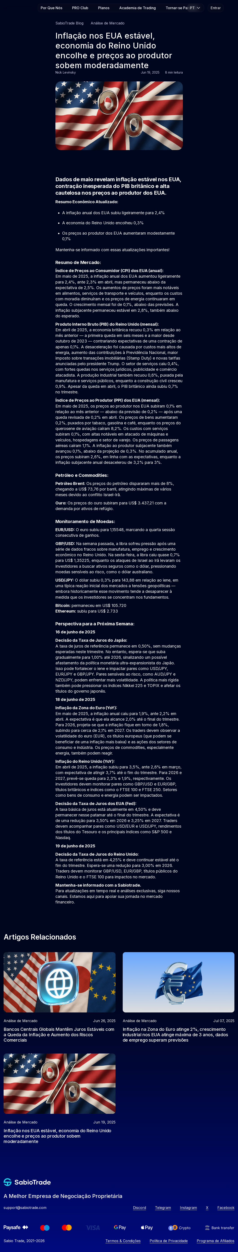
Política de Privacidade (169, 1241)
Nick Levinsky (65, 72)
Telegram (163, 1207)
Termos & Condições (123, 1241)
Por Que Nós (51, 8)
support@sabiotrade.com (25, 1207)
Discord (139, 1207)
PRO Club (80, 8)
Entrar (216, 8)
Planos (103, 8)
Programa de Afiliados (215, 1241)
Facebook (225, 1207)
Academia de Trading (137, 8)
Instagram (188, 1207)
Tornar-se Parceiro (181, 8)
